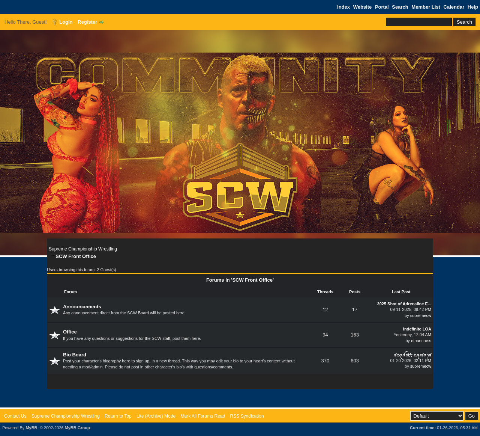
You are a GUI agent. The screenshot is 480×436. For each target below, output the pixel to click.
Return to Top (118, 416)
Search (400, 7)
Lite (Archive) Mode (156, 416)
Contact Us (15, 416)
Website (362, 7)
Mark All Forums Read (202, 416)
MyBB (31, 427)
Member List (425, 7)
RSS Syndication (247, 416)
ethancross (421, 340)
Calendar (454, 7)
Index (343, 7)
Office (70, 332)
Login (65, 22)
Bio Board (74, 355)
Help (473, 7)
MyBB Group (77, 427)
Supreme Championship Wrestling (83, 249)
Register (87, 22)
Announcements (82, 306)
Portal (382, 7)
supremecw (420, 315)
